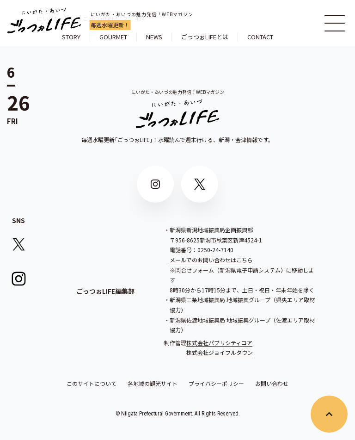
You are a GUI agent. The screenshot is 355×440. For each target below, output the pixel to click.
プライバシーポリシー (216, 383)
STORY (71, 36)
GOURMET (113, 36)
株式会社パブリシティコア (219, 343)
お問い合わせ (271, 383)
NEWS (154, 36)
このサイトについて (91, 383)
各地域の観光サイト (153, 383)
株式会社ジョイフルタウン (219, 352)
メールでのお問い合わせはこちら (211, 260)
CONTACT (260, 36)
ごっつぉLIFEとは (204, 36)
